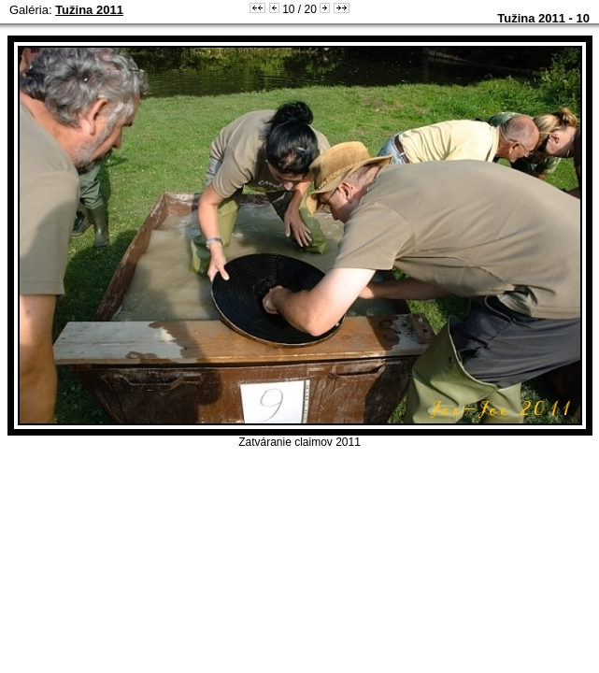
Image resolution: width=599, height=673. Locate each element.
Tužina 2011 (89, 10)
